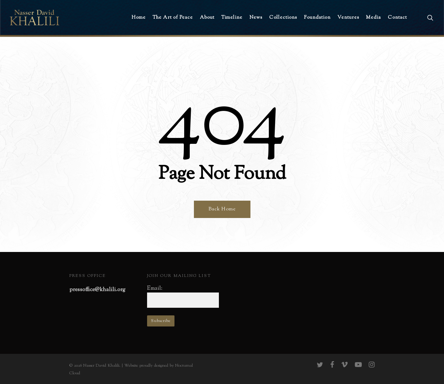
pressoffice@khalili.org (97, 290)
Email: (154, 289)
